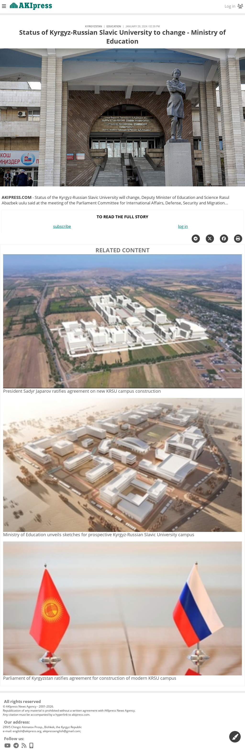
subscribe (62, 226)
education (113, 26)
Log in (234, 6)
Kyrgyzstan (93, 26)
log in (183, 226)
